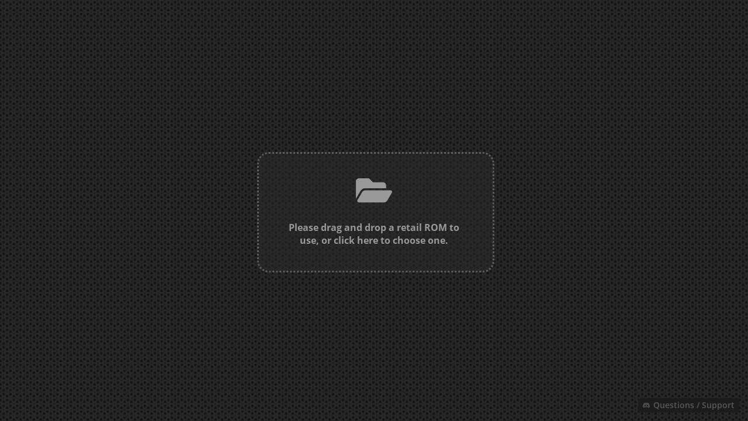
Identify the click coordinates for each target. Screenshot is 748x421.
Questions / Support (689, 404)
